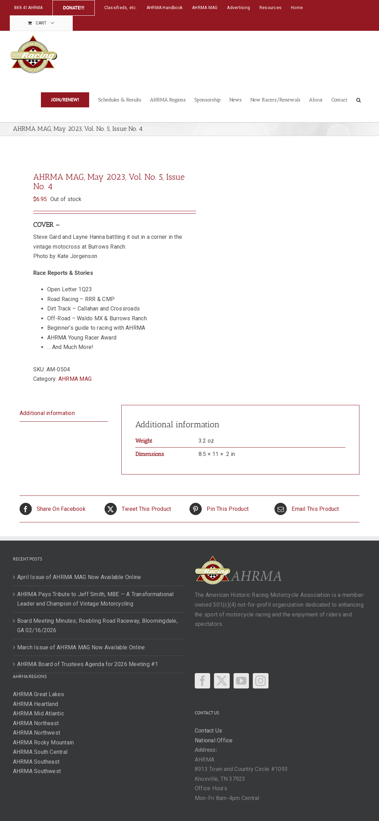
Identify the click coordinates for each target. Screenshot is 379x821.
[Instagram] (260, 680)
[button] (358, 99)
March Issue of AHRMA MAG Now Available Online (81, 647)
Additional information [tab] (47, 413)
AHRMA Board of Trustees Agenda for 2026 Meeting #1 (87, 664)
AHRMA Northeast (36, 723)
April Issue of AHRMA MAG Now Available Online (79, 577)
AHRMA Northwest (36, 732)
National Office (214, 740)
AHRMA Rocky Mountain (43, 742)
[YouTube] (241, 680)
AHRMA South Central (40, 752)
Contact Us (208, 730)
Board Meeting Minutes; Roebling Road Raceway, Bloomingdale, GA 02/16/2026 (97, 625)
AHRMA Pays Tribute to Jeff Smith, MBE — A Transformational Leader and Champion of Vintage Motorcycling (95, 599)
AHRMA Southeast (36, 761)
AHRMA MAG (75, 379)
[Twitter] (221, 680)
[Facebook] (202, 680)
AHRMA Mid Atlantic (38, 713)
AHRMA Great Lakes (38, 694)
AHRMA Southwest (37, 771)
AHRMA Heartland (35, 704)
